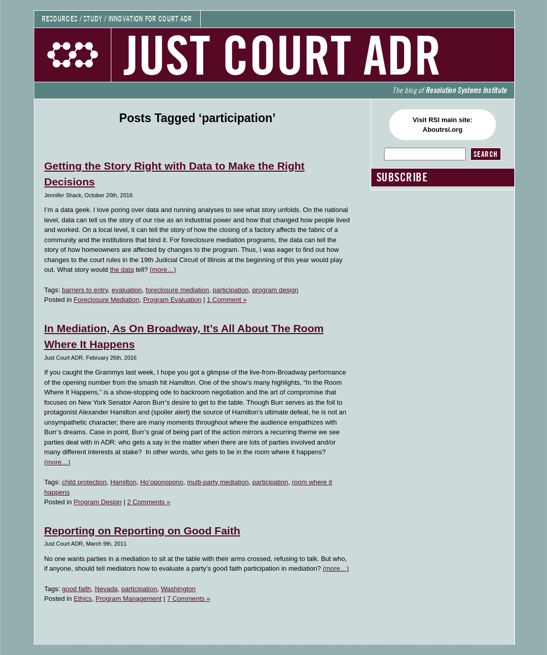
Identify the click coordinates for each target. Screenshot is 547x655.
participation (231, 290)
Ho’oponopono (161, 482)
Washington (178, 589)
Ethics (82, 598)
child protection (84, 482)
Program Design (98, 502)
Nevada (106, 589)
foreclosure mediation (177, 290)
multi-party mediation (218, 482)
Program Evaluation (172, 299)
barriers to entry (85, 290)
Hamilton (123, 482)
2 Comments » (149, 502)
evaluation (127, 290)
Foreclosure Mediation (106, 299)
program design (275, 290)
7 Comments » (188, 598)
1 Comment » (227, 299)
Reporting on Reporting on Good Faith (142, 530)
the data (122, 269)
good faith (76, 589)
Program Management (128, 598)
